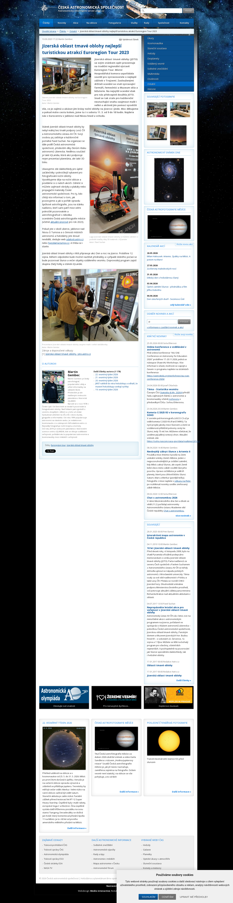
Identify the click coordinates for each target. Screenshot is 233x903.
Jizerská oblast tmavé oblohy (80, 445)
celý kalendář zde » (180, 304)
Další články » (183, 680)
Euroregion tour (58, 445)
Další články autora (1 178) (107, 371)
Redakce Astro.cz (171, 661)
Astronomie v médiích (104, 858)
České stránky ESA (53, 863)
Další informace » (76, 828)
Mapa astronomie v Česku (106, 863)
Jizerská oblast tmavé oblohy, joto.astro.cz (68, 354)
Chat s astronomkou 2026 (162, 497)
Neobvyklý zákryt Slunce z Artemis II (168, 451)
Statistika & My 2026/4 (171, 392)
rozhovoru (174, 399)
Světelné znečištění (157, 68)
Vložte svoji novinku (183, 334)
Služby (134, 22)
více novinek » (183, 515)
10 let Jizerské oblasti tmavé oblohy (168, 548)
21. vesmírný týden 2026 (106, 377)
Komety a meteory (152, 868)
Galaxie (147, 849)
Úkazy (150, 38)
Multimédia (153, 73)
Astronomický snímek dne (163, 152)
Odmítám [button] (167, 896)
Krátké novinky (157, 336)
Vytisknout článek (130, 39)
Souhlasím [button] (148, 896)
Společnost (163, 22)
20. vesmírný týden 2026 (106, 380)
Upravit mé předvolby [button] (194, 896)
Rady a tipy (98, 854)
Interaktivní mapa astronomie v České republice (166, 536)
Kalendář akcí (156, 246)
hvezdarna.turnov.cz (58, 243)
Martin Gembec (65, 39)
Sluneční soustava (157, 48)
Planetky (147, 854)
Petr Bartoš (168, 531)
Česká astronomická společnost (63, 878)
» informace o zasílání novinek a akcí (165, 327)
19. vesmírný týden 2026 (106, 389)
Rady (146, 22)
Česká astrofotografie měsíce (166, 209)
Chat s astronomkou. (174, 510)
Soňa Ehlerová (169, 343)
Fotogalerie (115, 22)
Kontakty (184, 22)
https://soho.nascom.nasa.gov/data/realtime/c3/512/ (173, 441)
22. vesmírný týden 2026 (106, 374)
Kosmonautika (155, 43)
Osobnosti (153, 78)
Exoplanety (153, 58)
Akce (75, 22)
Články (46, 22)
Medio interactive (100, 890)
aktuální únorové (59, 221)
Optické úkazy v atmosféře (156, 858)
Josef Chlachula (170, 385)
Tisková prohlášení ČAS (55, 845)
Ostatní (73, 31)
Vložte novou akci (184, 244)
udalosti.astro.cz (75, 239)
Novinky (62, 22)
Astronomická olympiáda (56, 854)
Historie (151, 89)
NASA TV (48, 868)
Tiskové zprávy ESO (54, 858)
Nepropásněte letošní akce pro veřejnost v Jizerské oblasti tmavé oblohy (167, 610)
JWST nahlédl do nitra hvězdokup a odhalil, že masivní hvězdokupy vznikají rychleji (116, 385)
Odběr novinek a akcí (160, 313)
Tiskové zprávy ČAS (53, 849)
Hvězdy (151, 53)
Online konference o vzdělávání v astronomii (166, 348)
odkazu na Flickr (182, 480)
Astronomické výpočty (104, 849)
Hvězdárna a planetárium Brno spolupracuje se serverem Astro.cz (114, 878)
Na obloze (91, 22)
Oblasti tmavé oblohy (159, 665)
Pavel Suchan (169, 603)
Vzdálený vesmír (156, 63)
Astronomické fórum (103, 868)
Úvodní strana (49, 31)
